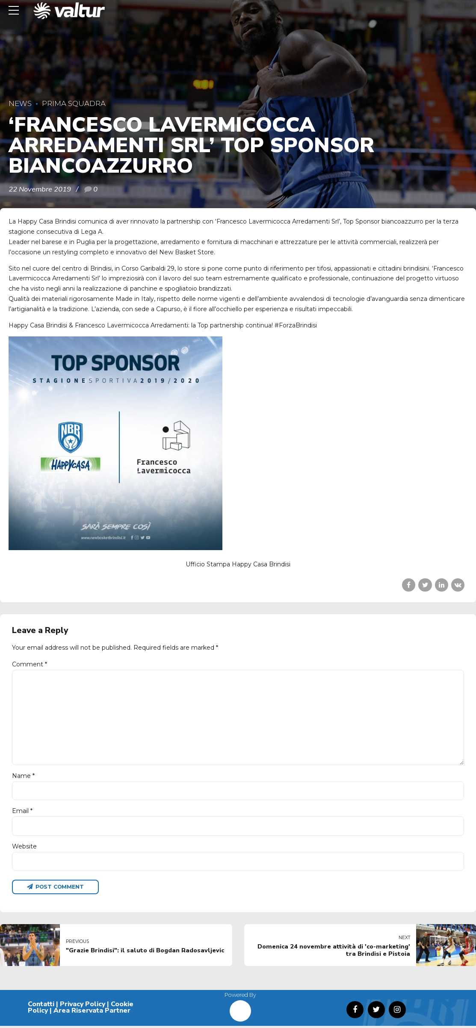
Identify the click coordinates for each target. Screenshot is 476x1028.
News (20, 103)
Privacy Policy (82, 1005)
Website (24, 847)
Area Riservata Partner (91, 1012)
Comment (29, 664)
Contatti (41, 1005)
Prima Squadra (74, 103)
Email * (22, 812)
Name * (23, 777)
